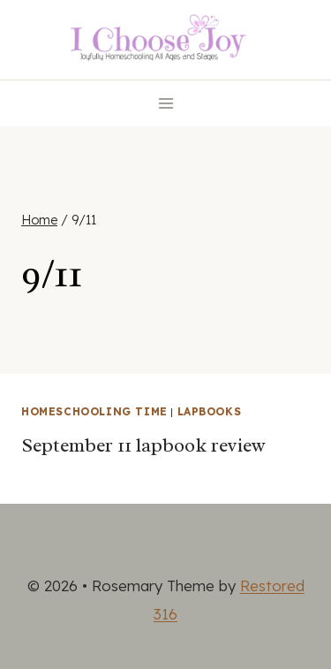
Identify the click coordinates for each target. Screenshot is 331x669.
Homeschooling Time (94, 411)
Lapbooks (209, 411)
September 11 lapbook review (143, 445)
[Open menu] (165, 103)
